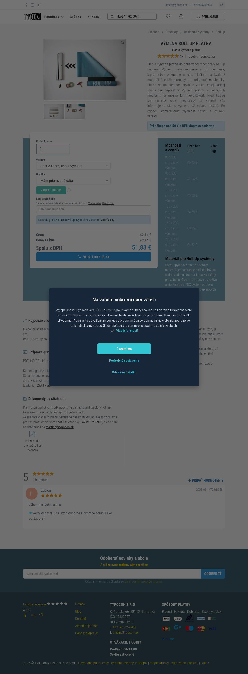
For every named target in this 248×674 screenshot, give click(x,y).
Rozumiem (124, 348)
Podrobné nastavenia (124, 360)
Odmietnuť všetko (124, 372)
